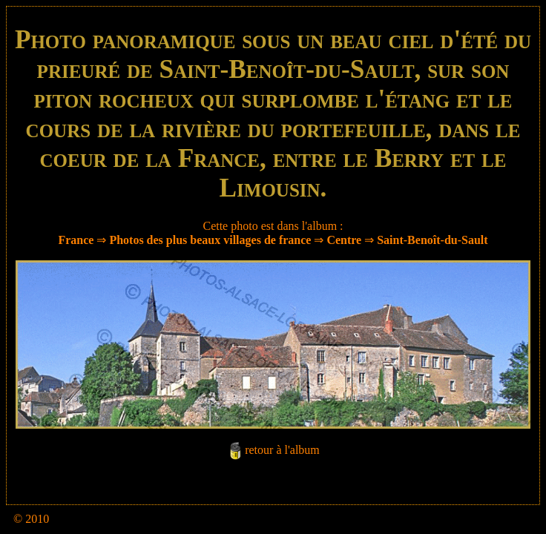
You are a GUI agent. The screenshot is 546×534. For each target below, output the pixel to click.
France (75, 240)
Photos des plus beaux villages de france (210, 240)
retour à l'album (282, 450)
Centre (343, 240)
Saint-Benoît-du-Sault (432, 240)
